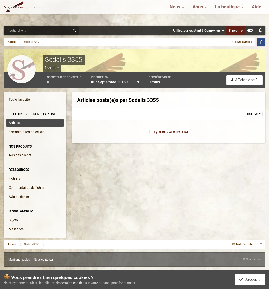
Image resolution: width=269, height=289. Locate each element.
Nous (175, 12)
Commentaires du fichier (27, 187)
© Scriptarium (252, 259)
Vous (198, 12)
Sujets (13, 220)
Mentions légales (19, 259)
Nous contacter (43, 259)
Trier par (253, 113)
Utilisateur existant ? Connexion (198, 30)
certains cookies (72, 283)
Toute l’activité (19, 99)
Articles (14, 123)
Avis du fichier (19, 197)
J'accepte (250, 279)
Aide (256, 12)
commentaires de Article (27, 132)
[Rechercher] (24, 30)
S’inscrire (236, 30)
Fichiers (14, 178)
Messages (16, 229)
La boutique (228, 12)
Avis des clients (20, 155)
